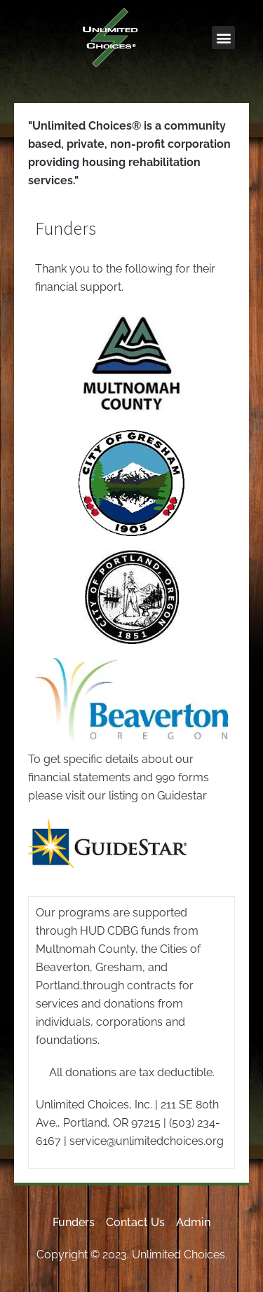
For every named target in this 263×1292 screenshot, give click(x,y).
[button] (223, 37)
